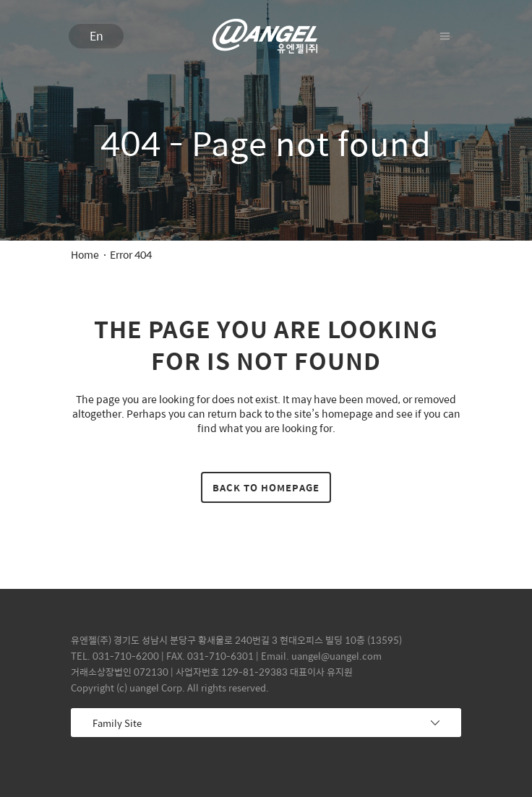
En (96, 36)
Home (85, 254)
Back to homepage (266, 487)
